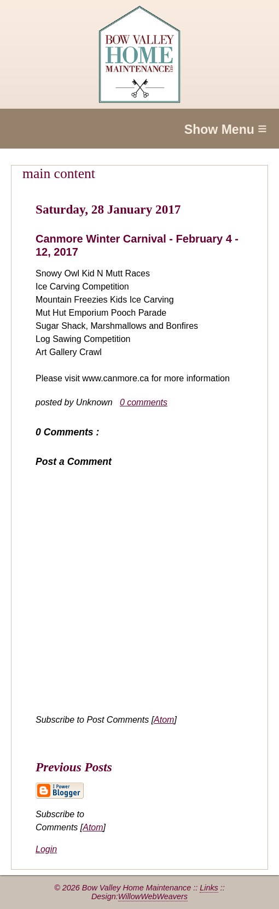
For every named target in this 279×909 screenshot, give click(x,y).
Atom (164, 719)
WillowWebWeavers (153, 896)
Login (46, 849)
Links (209, 887)
